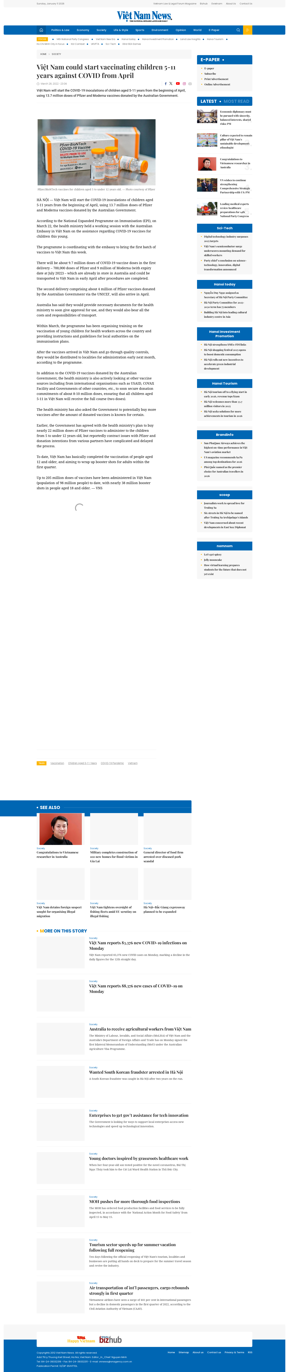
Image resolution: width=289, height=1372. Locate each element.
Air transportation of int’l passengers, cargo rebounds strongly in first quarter (139, 1290)
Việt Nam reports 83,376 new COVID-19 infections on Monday (138, 945)
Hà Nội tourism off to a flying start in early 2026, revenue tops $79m (225, 394)
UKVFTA (95, 44)
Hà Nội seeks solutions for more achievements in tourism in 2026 (223, 414)
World (197, 30)
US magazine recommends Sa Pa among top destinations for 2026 (223, 492)
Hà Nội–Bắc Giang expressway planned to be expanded (164, 909)
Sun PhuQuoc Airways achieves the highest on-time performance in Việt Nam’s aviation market (225, 480)
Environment (160, 30)
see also (50, 807)
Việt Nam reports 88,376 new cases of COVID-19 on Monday (136, 988)
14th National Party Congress (73, 39)
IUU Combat (78, 44)
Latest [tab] (209, 101)
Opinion (181, 30)
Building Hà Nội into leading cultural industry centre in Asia (225, 314)
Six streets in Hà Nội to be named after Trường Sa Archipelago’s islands (226, 581)
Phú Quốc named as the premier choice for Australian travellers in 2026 (223, 504)
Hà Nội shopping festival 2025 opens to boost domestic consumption (225, 352)
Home (43, 54)
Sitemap (184, 1352)
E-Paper (214, 30)
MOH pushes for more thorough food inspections (134, 1201)
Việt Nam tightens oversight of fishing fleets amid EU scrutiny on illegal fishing (113, 911)
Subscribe (210, 73)
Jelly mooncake (213, 658)
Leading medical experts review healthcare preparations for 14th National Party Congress (234, 210)
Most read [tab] (236, 101)
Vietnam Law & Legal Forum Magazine (174, 3)
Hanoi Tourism (215, 39)
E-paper (210, 59)
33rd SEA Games (131, 44)
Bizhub (204, 3)
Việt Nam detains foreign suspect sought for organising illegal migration (59, 911)
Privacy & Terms (234, 1352)
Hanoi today (129, 39)
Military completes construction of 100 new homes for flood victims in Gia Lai (114, 856)
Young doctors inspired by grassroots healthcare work (138, 1158)
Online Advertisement (217, 84)
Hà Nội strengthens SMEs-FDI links (225, 344)
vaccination (57, 763)
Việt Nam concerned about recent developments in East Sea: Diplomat (225, 591)
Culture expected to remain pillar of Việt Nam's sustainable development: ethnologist (236, 141)
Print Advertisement (216, 79)
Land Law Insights (190, 39)
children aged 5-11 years (82, 763)
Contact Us (246, 3)
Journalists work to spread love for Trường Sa (224, 571)
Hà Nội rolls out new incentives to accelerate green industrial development (223, 364)
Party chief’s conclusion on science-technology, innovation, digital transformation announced (225, 265)
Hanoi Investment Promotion (158, 39)
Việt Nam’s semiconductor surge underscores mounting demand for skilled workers (225, 251)
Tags (42, 763)
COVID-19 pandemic (112, 763)
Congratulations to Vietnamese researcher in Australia (58, 854)
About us (198, 1352)
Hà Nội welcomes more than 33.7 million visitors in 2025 (223, 404)
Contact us (214, 1352)
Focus (42, 39)
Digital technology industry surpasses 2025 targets (226, 239)
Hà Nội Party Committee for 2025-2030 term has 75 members (224, 305)
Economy (83, 30)
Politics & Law (60, 30)
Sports (139, 30)
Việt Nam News (144, 16)
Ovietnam (216, 3)
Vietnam (132, 763)
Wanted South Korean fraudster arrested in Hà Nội (136, 1072)
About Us (231, 3)
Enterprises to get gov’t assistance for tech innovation (139, 1115)
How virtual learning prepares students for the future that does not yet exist (225, 668)
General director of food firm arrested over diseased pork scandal (163, 856)
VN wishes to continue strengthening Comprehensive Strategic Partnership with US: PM (235, 186)
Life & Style (121, 30)
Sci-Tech (111, 44)
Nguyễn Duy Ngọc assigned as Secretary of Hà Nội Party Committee (226, 295)
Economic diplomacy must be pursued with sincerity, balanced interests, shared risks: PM (235, 117)
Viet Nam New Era (105, 39)
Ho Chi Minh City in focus (51, 44)
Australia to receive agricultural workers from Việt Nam (140, 1029)
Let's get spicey (213, 653)
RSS (250, 1352)
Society (101, 30)
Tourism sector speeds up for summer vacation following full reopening (132, 1247)
